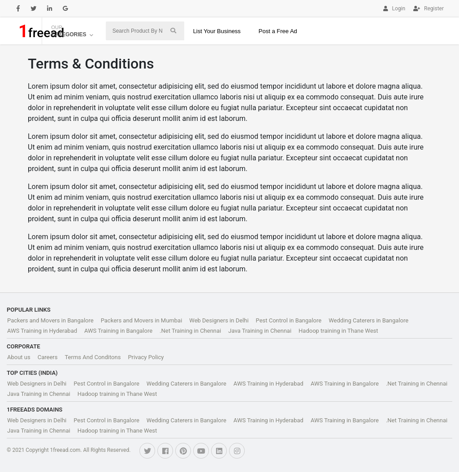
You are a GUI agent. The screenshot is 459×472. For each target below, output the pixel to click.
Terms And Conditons (93, 357)
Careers (48, 357)
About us (18, 357)
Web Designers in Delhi (218, 320)
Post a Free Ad (278, 31)
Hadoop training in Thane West (338, 330)
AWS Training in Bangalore (118, 330)
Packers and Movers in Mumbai (141, 320)
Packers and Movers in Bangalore (50, 320)
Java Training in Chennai (259, 330)
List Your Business (217, 31)
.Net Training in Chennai (190, 330)
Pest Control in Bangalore (289, 320)
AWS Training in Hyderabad (42, 330)
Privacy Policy (146, 357)
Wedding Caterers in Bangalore (368, 320)
